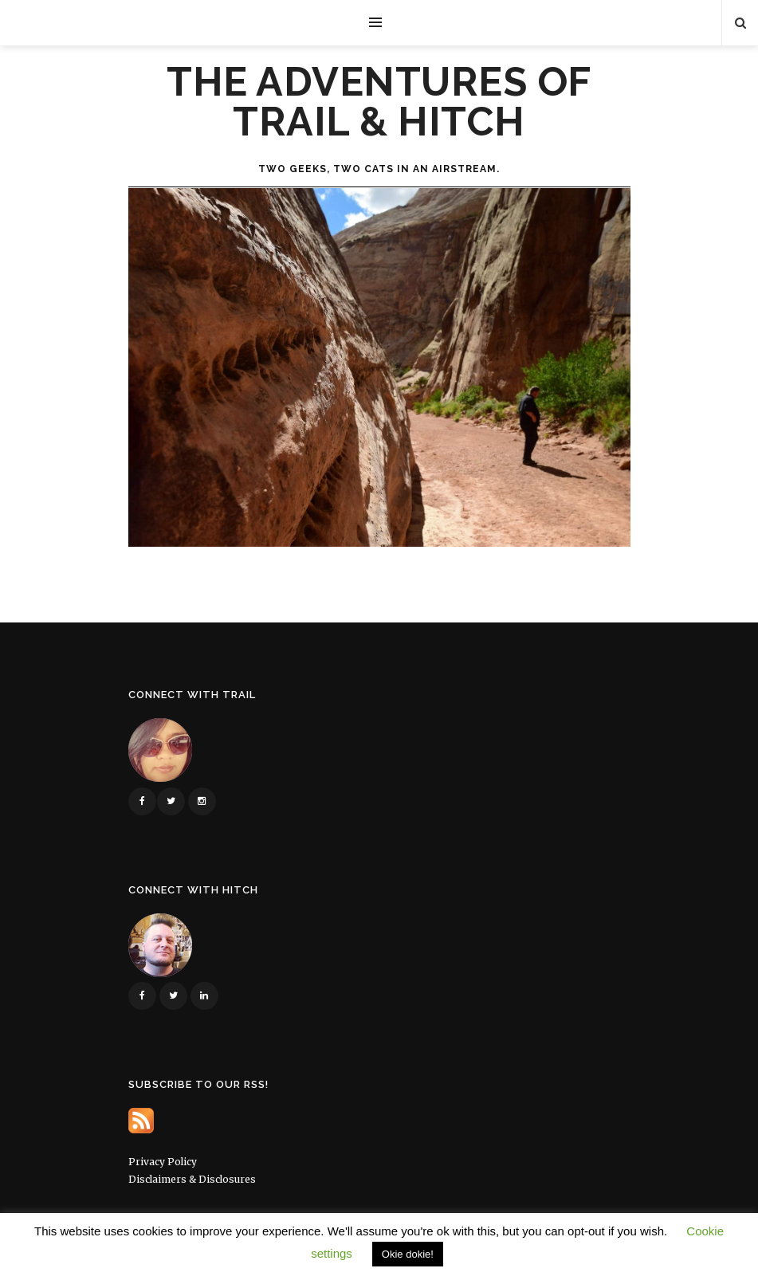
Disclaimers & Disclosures (192, 1179)
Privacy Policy (162, 1162)
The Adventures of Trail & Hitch (379, 102)
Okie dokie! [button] (408, 1254)
